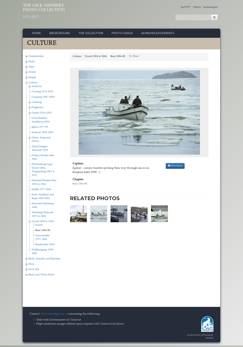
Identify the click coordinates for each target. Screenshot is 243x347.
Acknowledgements (157, 34)
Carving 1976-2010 (42, 93)
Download (175, 167)
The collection (90, 34)
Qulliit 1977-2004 (41, 191)
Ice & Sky (34, 270)
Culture (33, 84)
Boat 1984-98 (42, 231)
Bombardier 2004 (45, 246)
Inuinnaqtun (209, 7)
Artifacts (37, 87)
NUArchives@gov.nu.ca (55, 315)
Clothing (37, 103)
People (32, 79)
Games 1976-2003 (42, 114)
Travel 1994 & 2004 (43, 223)
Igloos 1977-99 (40, 128)
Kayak (39, 226)
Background (59, 34)
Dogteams (37, 109)
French (194, 7)
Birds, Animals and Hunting (44, 260)
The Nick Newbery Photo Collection (54, 13)
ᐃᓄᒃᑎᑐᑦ (182, 7)
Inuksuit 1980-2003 (42, 134)
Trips (31, 68)
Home (36, 34)
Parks (32, 63)
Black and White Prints (41, 276)
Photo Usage (122, 34)
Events (32, 73)
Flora (31, 265)
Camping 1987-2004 (43, 98)
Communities (36, 57)
